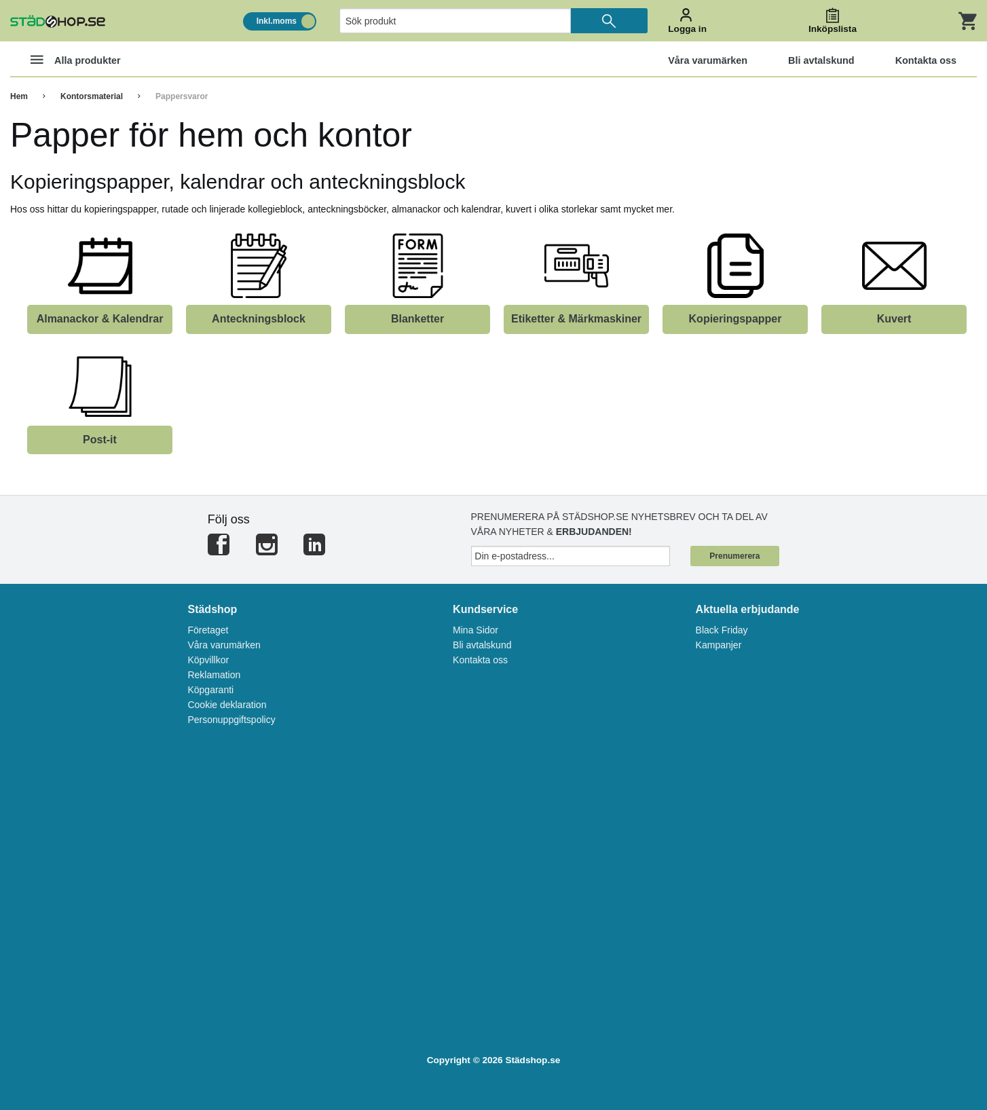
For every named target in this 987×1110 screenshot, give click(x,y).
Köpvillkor (208, 659)
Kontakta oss (480, 659)
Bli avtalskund (482, 645)
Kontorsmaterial (91, 96)
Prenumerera (734, 556)
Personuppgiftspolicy (231, 719)
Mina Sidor (475, 630)
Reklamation (213, 674)
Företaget (207, 630)
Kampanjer (719, 645)
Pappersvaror (181, 96)
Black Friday (722, 630)
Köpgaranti (210, 689)
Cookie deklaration (226, 704)
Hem (19, 96)
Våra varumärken (223, 645)
